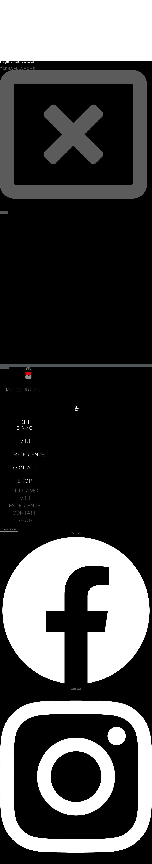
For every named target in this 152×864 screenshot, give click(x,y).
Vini (25, 441)
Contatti (25, 468)
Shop (25, 481)
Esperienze (29, 454)
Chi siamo (24, 425)
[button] (74, 409)
